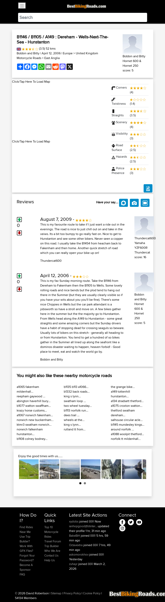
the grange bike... (123, 387)
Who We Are (52, 551)
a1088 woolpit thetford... (127, 434)
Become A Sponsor (26, 567)
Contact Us (51, 555)
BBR (91, 521)
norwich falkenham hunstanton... (30, 431)
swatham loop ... (75, 401)
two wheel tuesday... (78, 405)
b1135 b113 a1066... (76, 387)
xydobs (74, 521)
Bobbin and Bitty (28, 53)
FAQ (22, 574)
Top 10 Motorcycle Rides (51, 532)
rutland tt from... (75, 429)
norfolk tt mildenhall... (126, 438)
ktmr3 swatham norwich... (34, 424)
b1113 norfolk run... (76, 410)
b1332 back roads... (77, 391)
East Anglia (52, 58)
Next (140, 469)
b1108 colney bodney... (32, 438)
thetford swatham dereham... (123, 412)
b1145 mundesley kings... (127, 424)
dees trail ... (71, 415)
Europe (68, 53)
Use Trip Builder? (25, 538)
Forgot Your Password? (27, 557)
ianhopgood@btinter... (83, 526)
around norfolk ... (122, 429)
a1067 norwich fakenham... (35, 415)
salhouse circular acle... (127, 420)
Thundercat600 (51, 260)
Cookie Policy (91, 593)
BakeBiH (75, 536)
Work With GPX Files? (26, 548)
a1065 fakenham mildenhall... (28, 389)
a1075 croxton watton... (126, 405)
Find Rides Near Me (26, 529)
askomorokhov (79, 554)
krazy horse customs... (32, 410)
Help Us (49, 560)
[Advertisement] (59, 111)
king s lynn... (72, 396)
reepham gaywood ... (31, 396)
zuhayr (73, 564)
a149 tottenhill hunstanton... (120, 394)
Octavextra (76, 545)
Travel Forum (52, 541)
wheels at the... (74, 420)
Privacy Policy (72, 593)
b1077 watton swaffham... (34, 405)
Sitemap (56, 593)
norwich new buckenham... (35, 420)
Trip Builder (51, 546)
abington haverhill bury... (33, 401)
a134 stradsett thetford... (127, 401)
